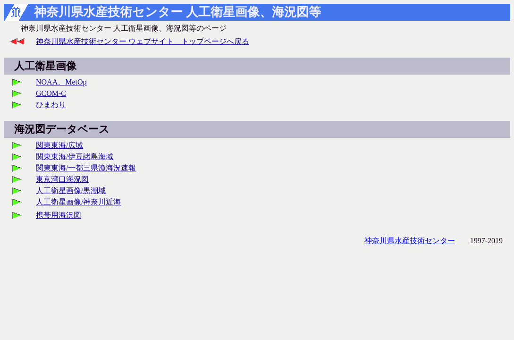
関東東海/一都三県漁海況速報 (86, 168)
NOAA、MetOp (61, 82)
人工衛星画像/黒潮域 (71, 191)
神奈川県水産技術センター (409, 241)
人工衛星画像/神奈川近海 (78, 202)
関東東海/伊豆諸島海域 (74, 157)
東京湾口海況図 (62, 179)
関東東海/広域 (59, 145)
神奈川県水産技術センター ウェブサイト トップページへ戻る (142, 41)
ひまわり (51, 105)
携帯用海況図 (58, 215)
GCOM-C (51, 93)
